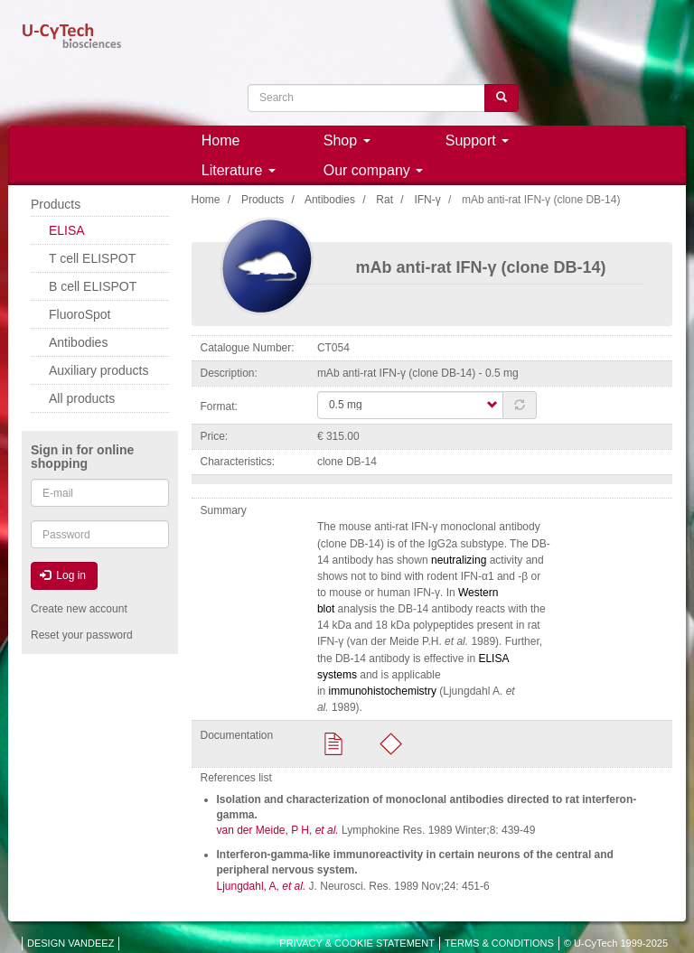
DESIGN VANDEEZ (70, 943)
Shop (347, 140)
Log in (63, 575)
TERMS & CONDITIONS (499, 943)
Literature (239, 170)
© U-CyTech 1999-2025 (616, 943)
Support (477, 140)
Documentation (237, 735)
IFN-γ (427, 199)
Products (262, 199)
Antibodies (330, 199)
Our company (373, 170)
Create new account (79, 609)
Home (221, 140)
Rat (384, 199)
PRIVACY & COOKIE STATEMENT (357, 943)
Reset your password (82, 635)
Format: (219, 406)
